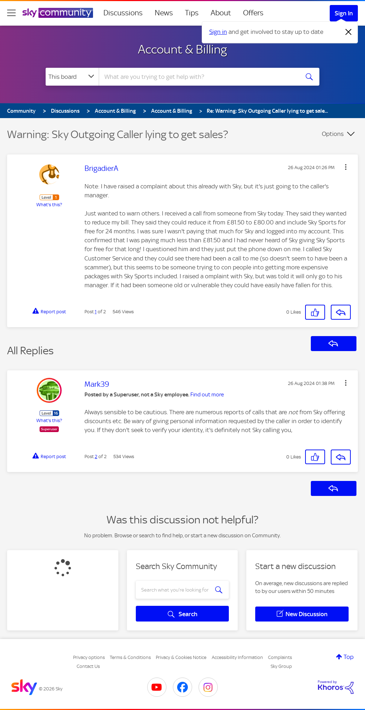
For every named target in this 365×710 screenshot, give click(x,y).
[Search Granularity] (72, 77)
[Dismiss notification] (348, 32)
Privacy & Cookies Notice (181, 657)
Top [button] (349, 656)
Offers (253, 13)
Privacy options (89, 657)
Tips (192, 13)
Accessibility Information (237, 657)
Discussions (123, 13)
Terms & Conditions (130, 657)
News (164, 13)
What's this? (49, 204)
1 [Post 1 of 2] (96, 311)
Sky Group (281, 666)
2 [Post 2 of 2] (96, 456)
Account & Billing (182, 49)
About (221, 13)
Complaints (280, 657)
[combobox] (198, 77)
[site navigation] (11, 13)
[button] (346, 167)
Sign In (344, 13)
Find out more (207, 394)
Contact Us (88, 666)
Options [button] (333, 133)
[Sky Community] (57, 12)
